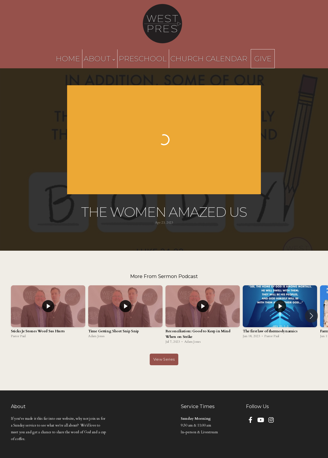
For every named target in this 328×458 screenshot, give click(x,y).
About (99, 58)
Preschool (143, 58)
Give (263, 58)
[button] (311, 316)
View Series (164, 359)
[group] (48, 313)
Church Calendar (208, 58)
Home (68, 58)
